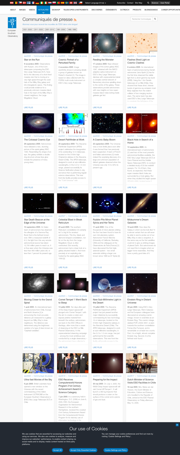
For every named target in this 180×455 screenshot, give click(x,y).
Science (155, 3)
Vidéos (32, 10)
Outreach (124, 10)
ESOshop (56, 10)
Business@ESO (151, 10)
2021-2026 (27, 29)
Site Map (138, 3)
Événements (111, 10)
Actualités (43, 11)
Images (22, 10)
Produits (137, 10)
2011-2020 (38, 29)
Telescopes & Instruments (75, 10)
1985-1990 (72, 29)
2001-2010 (49, 29)
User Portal (164, 3)
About (13, 10)
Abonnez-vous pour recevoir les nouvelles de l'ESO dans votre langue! (50, 24)
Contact (130, 3)
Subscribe (121, 3)
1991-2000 (61, 29)
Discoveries (97, 10)
